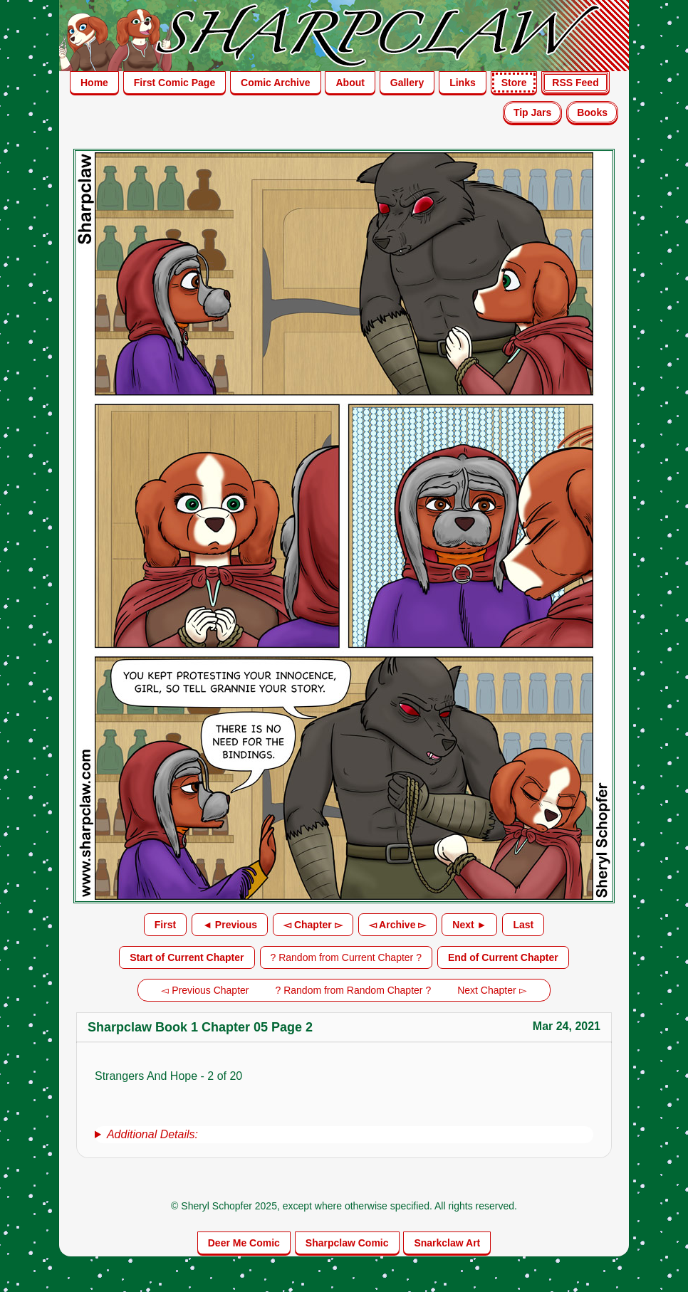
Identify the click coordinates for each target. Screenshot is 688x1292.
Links (462, 82)
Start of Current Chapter (187, 957)
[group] (344, 1134)
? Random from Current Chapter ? (346, 957)
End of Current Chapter (503, 957)
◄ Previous (229, 924)
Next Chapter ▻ (491, 990)
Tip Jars (532, 112)
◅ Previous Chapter (205, 990)
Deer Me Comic (244, 1243)
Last (523, 924)
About (349, 82)
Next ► (469, 924)
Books (592, 112)
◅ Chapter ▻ (313, 924)
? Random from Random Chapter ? (354, 990)
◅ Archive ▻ (398, 924)
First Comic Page (174, 82)
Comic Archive (276, 82)
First (165, 924)
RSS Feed (575, 82)
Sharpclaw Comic (347, 1243)
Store (514, 82)
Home (94, 82)
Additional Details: (152, 1134)
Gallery (407, 82)
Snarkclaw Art (447, 1243)
